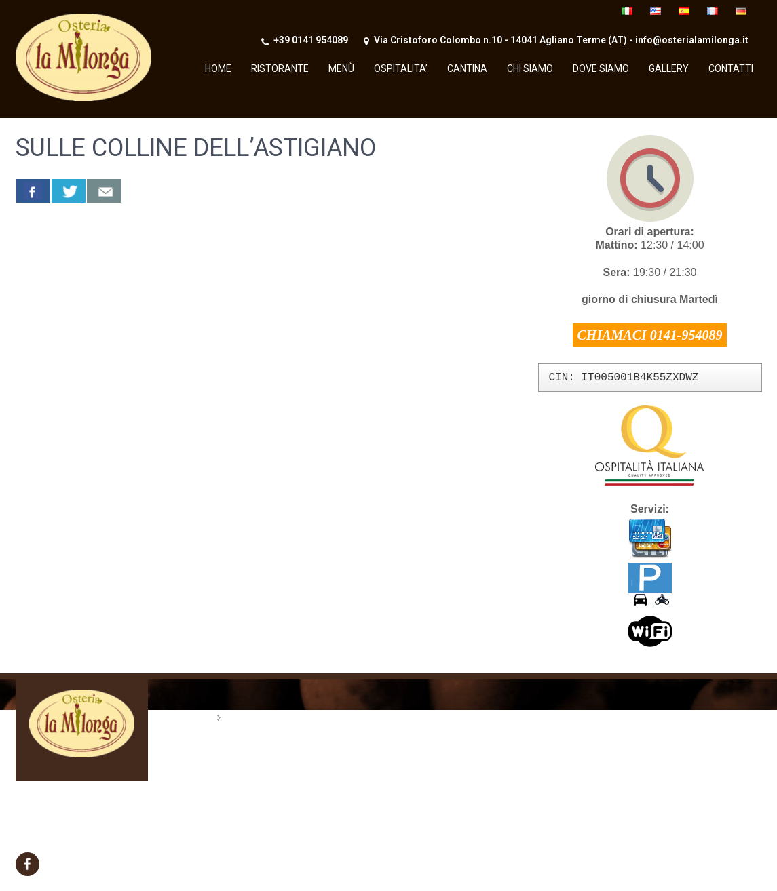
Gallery (669, 68)
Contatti (730, 68)
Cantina (467, 68)
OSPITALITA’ (401, 68)
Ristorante (280, 68)
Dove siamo (601, 68)
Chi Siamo (530, 68)
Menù (341, 68)
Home (218, 68)
